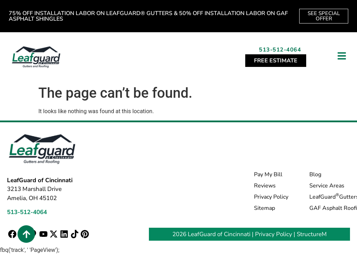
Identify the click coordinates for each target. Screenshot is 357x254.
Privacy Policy (271, 197)
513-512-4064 (280, 50)
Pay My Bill (268, 174)
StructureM (312, 234)
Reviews (265, 186)
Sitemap (264, 208)
